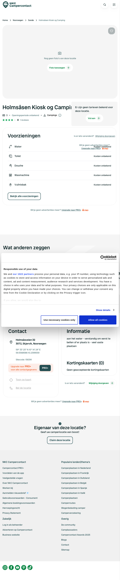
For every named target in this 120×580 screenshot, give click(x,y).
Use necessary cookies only (59, 320)
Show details (103, 310)
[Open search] (104, 4)
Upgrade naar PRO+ (71, 210)
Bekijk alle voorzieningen (24, 196)
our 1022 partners (23, 274)
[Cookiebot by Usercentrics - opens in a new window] (102, 257)
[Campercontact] (18, 5)
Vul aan (94, 118)
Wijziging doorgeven (105, 136)
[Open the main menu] (114, 4)
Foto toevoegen (60, 68)
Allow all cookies (98, 320)
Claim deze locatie (60, 440)
